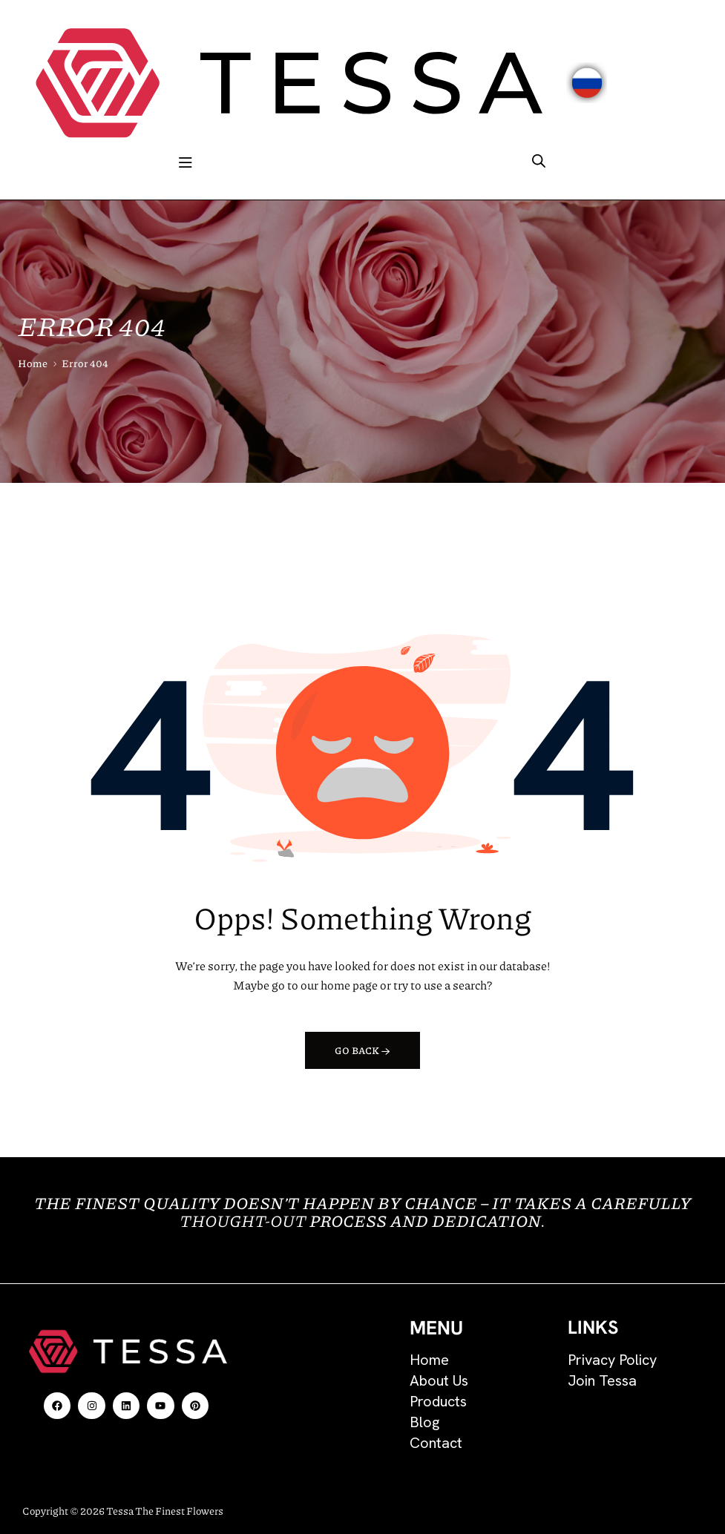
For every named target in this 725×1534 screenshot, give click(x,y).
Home (32, 362)
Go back (362, 1050)
